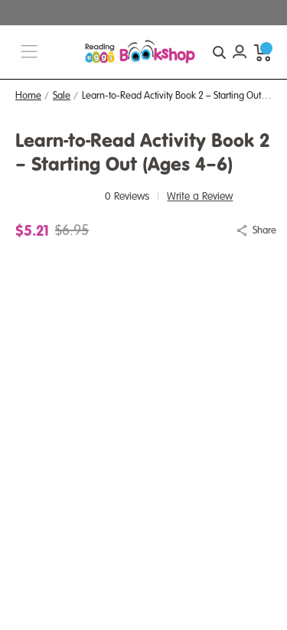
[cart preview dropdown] (262, 52)
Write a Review (200, 196)
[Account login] (239, 52)
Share (264, 230)
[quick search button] (219, 52)
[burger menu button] (29, 52)
